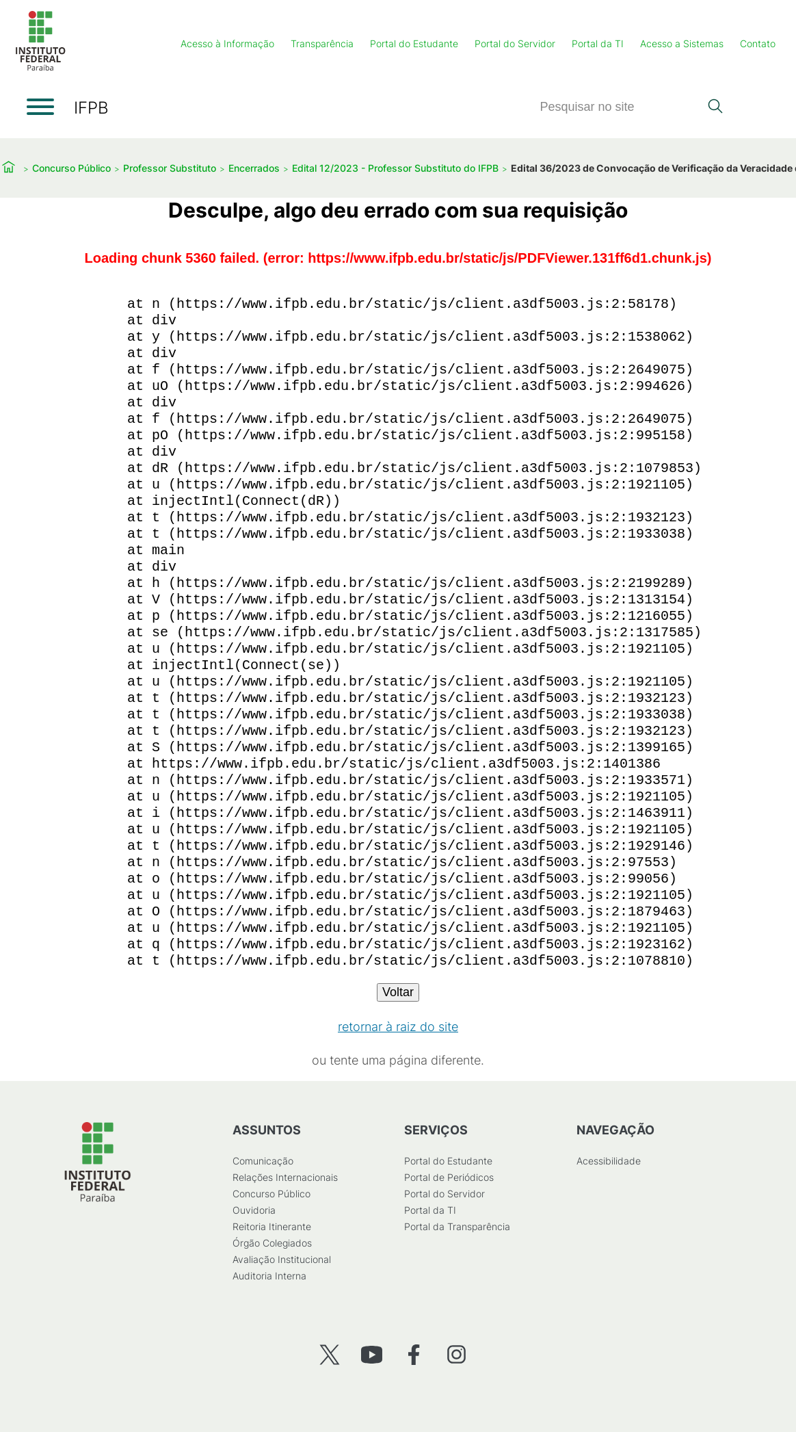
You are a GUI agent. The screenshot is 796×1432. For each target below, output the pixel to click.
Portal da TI (598, 43)
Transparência (322, 43)
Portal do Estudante (414, 43)
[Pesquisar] (619, 107)
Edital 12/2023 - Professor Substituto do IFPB (395, 168)
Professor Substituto (169, 168)
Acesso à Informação (227, 43)
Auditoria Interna (269, 1275)
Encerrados (254, 168)
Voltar (398, 992)
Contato (757, 43)
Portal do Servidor (515, 43)
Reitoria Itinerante (272, 1226)
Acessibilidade (608, 1161)
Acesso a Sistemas (682, 43)
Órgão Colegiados (272, 1243)
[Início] (40, 68)
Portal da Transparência (457, 1226)
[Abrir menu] (40, 107)
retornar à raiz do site (398, 1026)
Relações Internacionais (285, 1177)
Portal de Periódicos (449, 1177)
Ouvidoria (254, 1210)
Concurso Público (71, 168)
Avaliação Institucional (282, 1259)
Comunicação (263, 1161)
